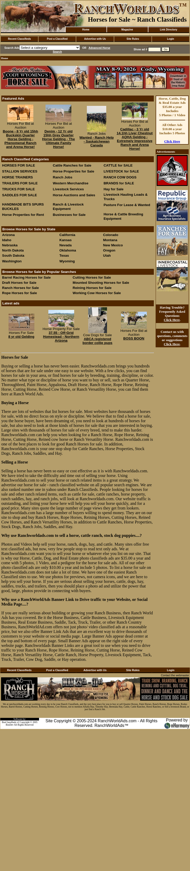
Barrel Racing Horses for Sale (26, 277)
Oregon (109, 250)
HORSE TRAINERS (17, 177)
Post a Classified (57, 38)
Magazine (127, 29)
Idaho (6, 240)
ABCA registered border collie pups (97, 341)
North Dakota (13, 250)
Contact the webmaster (175, 675)
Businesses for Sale (69, 215)
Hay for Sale (114, 189)
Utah (107, 255)
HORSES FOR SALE (18, 165)
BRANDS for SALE (119, 183)
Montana (110, 240)
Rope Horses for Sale (19, 293)
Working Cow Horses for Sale (97, 293)
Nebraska (10, 245)
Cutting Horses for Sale (92, 277)
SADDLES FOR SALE (19, 195)
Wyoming (67, 261)
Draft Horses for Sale (19, 283)
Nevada (65, 245)
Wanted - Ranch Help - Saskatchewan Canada (96, 141)
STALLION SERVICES (19, 171)
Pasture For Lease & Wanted (127, 205)
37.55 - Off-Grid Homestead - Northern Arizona (61, 336)
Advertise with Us (95, 38)
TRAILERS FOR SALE (20, 183)
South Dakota (13, 255)
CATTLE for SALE (118, 165)
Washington (12, 261)
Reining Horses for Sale (92, 288)
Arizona (8, 235)
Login (170, 38)
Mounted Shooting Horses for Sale (101, 283)
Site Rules (132, 38)
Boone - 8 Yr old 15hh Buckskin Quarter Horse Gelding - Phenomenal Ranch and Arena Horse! (20, 139)
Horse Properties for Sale (73, 171)
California (67, 235)
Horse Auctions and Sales (74, 195)
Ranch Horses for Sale (20, 288)
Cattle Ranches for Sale (72, 165)
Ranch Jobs (62, 177)
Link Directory (168, 29)
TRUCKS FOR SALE (18, 189)
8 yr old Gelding (21, 337)
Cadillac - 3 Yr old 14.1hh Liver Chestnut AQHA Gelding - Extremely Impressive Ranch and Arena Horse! (135, 139)
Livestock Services (68, 189)
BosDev (9, 725)
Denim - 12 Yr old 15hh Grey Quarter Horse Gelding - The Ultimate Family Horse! (58, 139)
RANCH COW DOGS (120, 177)
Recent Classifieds (19, 38)
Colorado (110, 235)
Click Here (172, 141)
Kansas (65, 240)
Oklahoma (67, 250)
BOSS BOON (133, 338)
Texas (64, 255)
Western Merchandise (70, 183)
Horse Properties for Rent (23, 215)
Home (85, 29)
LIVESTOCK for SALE (121, 171)
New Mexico (113, 245)
